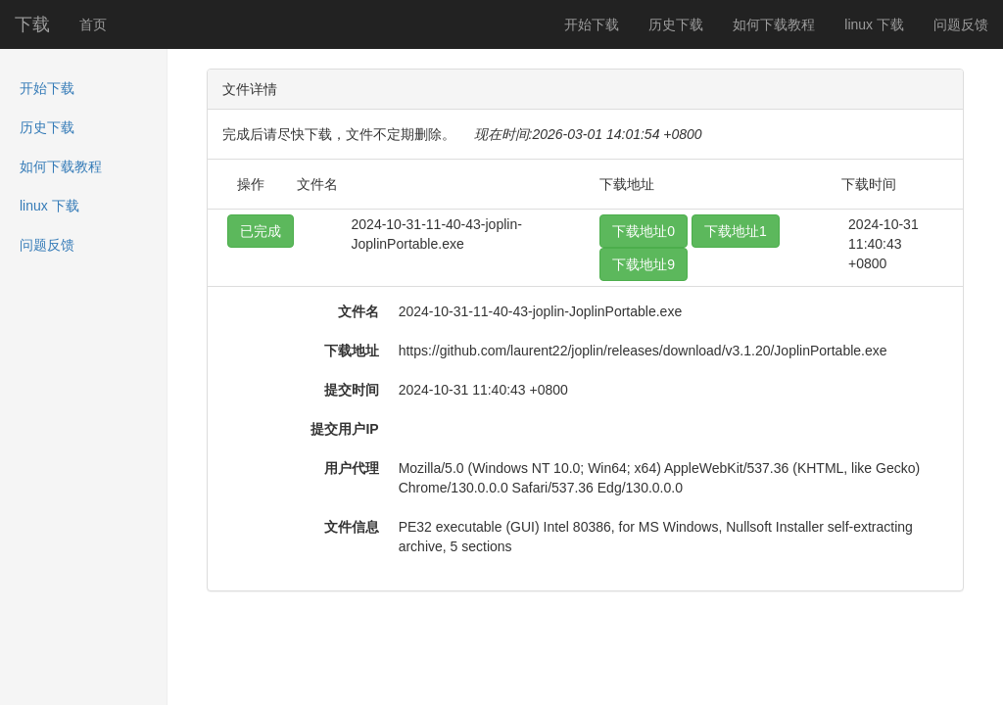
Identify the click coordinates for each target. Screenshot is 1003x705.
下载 (32, 24)
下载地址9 (643, 264)
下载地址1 (735, 231)
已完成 (260, 231)
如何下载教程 (774, 24)
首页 (93, 24)
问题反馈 (960, 24)
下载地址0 (643, 231)
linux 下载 (874, 24)
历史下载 (675, 24)
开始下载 (591, 24)
